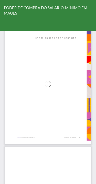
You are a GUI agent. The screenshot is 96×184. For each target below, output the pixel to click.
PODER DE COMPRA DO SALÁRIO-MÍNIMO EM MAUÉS (45, 10)
